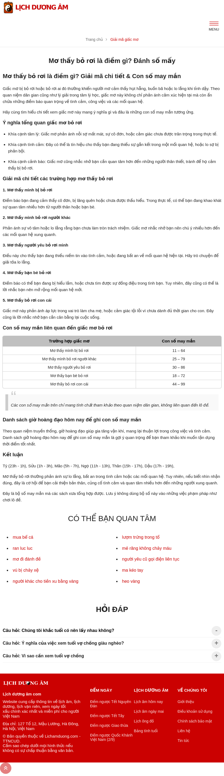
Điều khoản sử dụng (195, 711)
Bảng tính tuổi (146, 731)
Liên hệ (184, 731)
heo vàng (131, 581)
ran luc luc (23, 548)
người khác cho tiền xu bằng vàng (45, 581)
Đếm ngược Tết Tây (107, 716)
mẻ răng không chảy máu (146, 548)
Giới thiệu (186, 702)
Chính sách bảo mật (195, 721)
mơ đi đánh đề (27, 559)
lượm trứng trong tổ (141, 537)
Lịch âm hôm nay (148, 702)
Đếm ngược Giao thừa (109, 725)
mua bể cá (23, 537)
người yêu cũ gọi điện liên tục (151, 559)
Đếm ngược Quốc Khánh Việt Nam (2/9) (111, 737)
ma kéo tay (132, 570)
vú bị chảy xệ (26, 570)
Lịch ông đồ (144, 721)
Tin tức (183, 740)
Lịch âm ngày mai (149, 711)
